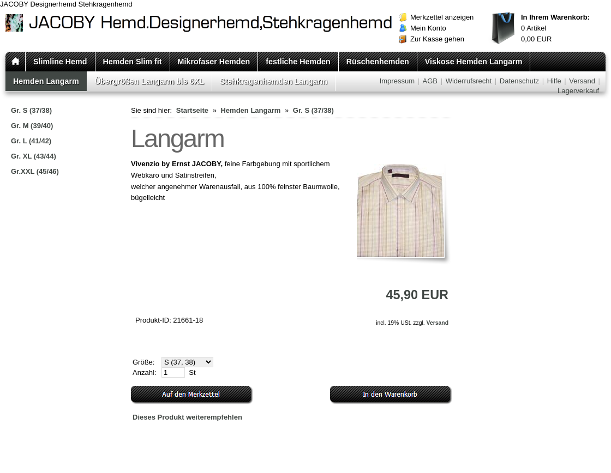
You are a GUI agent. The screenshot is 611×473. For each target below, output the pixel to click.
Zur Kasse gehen (437, 39)
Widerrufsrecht (469, 81)
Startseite (192, 110)
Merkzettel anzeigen (442, 17)
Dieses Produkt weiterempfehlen (187, 417)
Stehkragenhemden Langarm (273, 81)
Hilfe (554, 81)
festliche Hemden (298, 61)
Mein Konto (428, 28)
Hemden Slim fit (132, 61)
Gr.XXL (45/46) (35, 171)
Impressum (397, 81)
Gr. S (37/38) (31, 110)
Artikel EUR (555, 28)
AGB (430, 81)
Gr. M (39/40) (32, 126)
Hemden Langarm (46, 81)
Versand (582, 81)
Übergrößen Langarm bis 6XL (149, 81)
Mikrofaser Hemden (214, 61)
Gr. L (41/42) (31, 141)
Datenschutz (519, 81)
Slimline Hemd (60, 61)
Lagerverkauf (578, 91)
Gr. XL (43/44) (33, 156)
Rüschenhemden (377, 61)
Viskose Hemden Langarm (474, 61)
